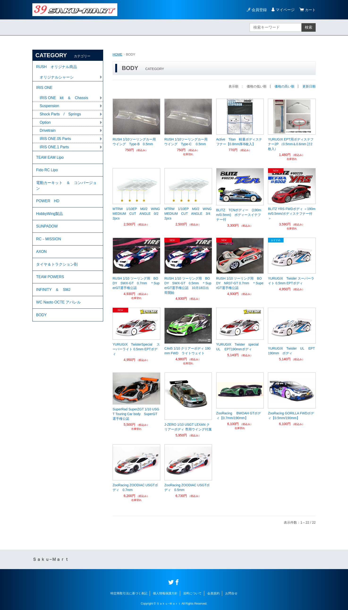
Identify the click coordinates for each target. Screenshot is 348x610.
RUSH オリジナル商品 (56, 67)
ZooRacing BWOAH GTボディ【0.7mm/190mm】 (238, 415)
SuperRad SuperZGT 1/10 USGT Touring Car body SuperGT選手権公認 (136, 413)
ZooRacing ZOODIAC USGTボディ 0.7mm (135, 487)
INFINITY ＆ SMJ (53, 295)
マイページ (284, 10)
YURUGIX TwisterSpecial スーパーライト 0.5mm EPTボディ (136, 348)
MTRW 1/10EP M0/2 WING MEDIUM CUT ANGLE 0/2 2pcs (136, 213)
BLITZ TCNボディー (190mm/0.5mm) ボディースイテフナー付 (238, 214)
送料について (192, 593)
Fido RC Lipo (47, 172)
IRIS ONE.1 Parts (54, 148)
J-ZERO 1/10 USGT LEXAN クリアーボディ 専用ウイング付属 (188, 426)
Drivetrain (48, 132)
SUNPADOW (47, 230)
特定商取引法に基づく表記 (128, 593)
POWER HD (48, 204)
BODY (41, 321)
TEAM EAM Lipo (50, 159)
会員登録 (258, 10)
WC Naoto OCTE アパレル (58, 308)
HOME (118, 54)
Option (45, 123)
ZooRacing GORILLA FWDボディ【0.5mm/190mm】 (291, 415)
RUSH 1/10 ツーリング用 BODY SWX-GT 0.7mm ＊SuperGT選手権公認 (136, 283)
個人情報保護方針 (165, 593)
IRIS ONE (44, 88)
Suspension (49, 107)
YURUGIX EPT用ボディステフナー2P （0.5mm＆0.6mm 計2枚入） (291, 143)
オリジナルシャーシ (57, 77)
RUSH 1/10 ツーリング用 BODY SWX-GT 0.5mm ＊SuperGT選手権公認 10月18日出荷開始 (187, 285)
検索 (308, 27)
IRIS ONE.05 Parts (55, 140)
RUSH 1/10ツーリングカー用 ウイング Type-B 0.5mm (136, 141)
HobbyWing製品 (49, 217)
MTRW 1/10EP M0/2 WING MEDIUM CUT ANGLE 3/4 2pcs (188, 213)
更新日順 (309, 86)
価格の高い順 (284, 86)
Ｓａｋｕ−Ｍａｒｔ (50, 559)
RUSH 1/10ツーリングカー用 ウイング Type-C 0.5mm (187, 141)
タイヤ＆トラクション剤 (57, 269)
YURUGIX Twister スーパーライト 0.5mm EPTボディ (291, 280)
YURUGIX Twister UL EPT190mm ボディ (291, 350)
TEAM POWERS (50, 282)
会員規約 (213, 593)
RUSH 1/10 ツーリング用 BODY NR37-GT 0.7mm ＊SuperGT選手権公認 (239, 283)
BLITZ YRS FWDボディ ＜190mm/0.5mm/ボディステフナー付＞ (291, 213)
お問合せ (231, 593)
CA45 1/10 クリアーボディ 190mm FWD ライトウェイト (187, 350)
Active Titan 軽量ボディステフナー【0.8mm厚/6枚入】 (239, 141)
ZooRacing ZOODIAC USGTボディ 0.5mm (187, 487)
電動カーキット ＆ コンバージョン (66, 188)
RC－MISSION (48, 243)
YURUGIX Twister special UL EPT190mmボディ (239, 346)
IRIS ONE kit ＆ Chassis (64, 99)
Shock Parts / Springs (60, 115)
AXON (41, 256)
